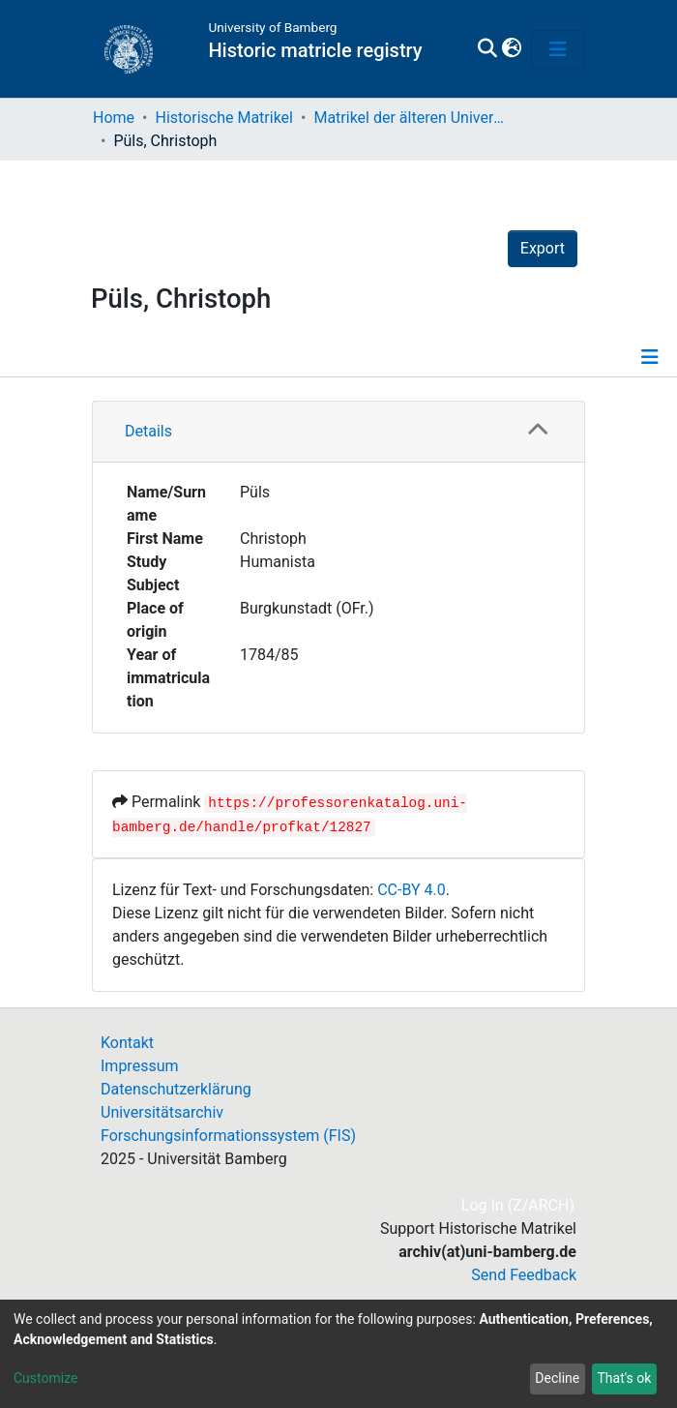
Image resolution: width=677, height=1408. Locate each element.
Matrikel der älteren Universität (410, 117)
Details (148, 431)
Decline (557, 1378)
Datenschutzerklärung (176, 1089)
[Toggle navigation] (558, 49)
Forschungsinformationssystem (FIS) (228, 1135)
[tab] (338, 432)
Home (113, 117)
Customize (45, 1378)
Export (542, 248)
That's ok (624, 1378)
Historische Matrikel (224, 117)
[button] (511, 49)
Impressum (140, 1066)
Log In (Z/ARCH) (518, 1205)
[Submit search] (487, 49)
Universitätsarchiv (162, 1112)
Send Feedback (523, 1275)
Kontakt (127, 1043)
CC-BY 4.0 (411, 890)
